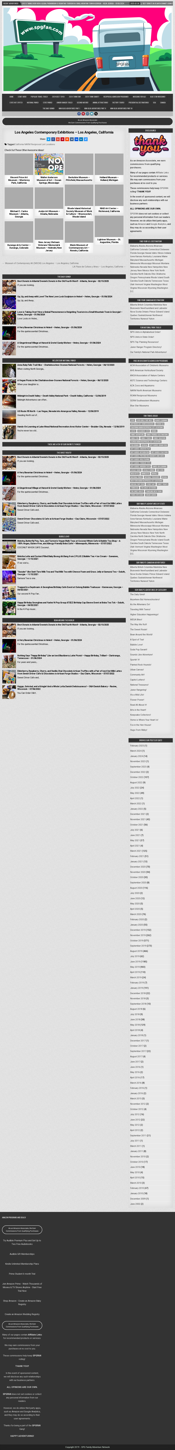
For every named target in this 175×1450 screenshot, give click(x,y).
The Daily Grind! (48, 108)
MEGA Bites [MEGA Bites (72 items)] (135, 473)
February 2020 (137, 919)
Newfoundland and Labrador (153, 308)
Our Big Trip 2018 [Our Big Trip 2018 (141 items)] (137, 484)
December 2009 (138, 1198)
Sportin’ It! (135, 659)
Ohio (153, 274)
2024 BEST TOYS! (58, 96)
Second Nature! (82, 102)
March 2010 (136, 1183)
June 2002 (135, 1204)
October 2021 (136, 824)
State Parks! (47, 102)
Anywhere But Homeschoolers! (145, 599)
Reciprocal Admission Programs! (116, 96)
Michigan (159, 260)
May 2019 (135, 967)
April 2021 (135, 845)
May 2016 (135, 1072)
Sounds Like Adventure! (141, 654)
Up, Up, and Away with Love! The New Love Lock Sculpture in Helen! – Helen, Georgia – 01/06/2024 (64, 296)
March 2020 (136, 914)
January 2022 (136, 809)
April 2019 (135, 972)
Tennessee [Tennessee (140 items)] (134, 488)
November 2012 (138, 1104)
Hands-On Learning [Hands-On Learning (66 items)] (160, 466)
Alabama (134, 246)
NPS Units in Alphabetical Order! (145, 332)
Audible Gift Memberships (22, 1254)
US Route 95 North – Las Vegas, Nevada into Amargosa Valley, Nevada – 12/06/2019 (58, 411)
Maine (164, 256)
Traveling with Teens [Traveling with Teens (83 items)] (154, 491)
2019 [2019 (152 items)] (132, 420)
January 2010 (136, 1193)
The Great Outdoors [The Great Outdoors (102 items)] (148, 488)
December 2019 (138, 930)
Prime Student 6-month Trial (22, 1274)
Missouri (156, 263)
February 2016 (137, 1088)
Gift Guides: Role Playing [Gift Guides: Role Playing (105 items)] (140, 459)
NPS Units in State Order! (142, 337)
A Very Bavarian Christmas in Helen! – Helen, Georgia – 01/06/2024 (49, 327)
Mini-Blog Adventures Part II (95, 108)
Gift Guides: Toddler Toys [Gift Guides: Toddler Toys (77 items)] (140, 463)
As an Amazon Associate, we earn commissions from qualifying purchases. (147, 164)
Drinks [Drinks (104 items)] (154, 431)
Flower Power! (137, 700)
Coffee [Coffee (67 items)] (133, 431)
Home (11, 96)
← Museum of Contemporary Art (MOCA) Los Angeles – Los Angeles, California (40, 263)
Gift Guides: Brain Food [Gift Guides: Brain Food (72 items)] (158, 445)
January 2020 (136, 924)
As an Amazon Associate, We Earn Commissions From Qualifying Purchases (22, 1229)
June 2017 (135, 1061)
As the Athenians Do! (140, 604)
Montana (165, 263)
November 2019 (138, 935)
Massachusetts (146, 260)
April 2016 (135, 1077)
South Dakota (144, 281)
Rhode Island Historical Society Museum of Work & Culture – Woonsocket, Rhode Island (79, 212)
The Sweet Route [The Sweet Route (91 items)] (137, 491)
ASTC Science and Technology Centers (148, 380)
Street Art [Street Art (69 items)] (151, 484)
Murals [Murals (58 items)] (155, 473)
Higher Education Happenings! (144, 614)
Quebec (134, 315)
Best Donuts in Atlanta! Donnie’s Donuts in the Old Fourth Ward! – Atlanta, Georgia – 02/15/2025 (63, 281)
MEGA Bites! (136, 619)
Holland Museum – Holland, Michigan (109, 179)
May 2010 (135, 1172)
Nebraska (134, 267)
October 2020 (136, 877)
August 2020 (136, 888)
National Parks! (33, 102)
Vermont (139, 284)
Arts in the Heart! (138, 710)
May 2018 (135, 1025)
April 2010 (135, 1177)
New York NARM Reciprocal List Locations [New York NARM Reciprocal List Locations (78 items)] (146, 480)
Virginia (147, 284)
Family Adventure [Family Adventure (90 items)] (137, 434)
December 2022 (138, 772)
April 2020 (135, 909)
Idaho (154, 253)
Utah (132, 284)
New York (154, 270)
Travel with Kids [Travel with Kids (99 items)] (137, 495)
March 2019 (136, 977)
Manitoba (157, 304)
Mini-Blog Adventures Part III (121, 108)
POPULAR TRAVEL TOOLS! (39, 96)
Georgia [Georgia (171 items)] (144, 445)
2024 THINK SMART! (92, 96)
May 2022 (135, 793)
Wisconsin (142, 288)
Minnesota (135, 263)
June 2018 (135, 1019)
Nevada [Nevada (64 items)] (164, 477)
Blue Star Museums (139, 405)
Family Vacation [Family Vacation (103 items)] (159, 438)
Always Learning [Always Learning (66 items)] (161, 420)
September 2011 (138, 1135)
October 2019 (136, 940)
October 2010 (136, 1162)
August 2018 (136, 1009)
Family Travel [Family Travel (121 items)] (146, 438)
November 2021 (138, 819)
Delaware (164, 249)
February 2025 (137, 745)
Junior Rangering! (138, 690)
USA (154, 102)
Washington (156, 284)
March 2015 (136, 1098)
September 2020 (138, 882)
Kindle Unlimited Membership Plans (22, 1264)
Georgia (140, 253)
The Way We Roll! (138, 624)
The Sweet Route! (138, 629)
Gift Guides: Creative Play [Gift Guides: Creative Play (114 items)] (140, 448)
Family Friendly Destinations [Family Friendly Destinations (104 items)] (157, 434)
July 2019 (135, 956)
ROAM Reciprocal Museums (143, 395)
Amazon (142, 224)
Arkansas (158, 246)
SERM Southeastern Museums (144, 400)
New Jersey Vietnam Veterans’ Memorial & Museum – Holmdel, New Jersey (49, 246)
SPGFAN (164, 188)
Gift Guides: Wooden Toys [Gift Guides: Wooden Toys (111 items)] (140, 466)
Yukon (151, 318)
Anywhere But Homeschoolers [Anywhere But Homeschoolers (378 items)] (142, 424)
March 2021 (136, 851)
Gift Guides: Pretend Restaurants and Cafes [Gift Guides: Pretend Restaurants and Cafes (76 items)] (147, 456)
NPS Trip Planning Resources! (144, 342)
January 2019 (136, 988)
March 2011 (136, 1146)
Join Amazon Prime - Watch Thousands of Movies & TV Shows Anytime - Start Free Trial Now (22, 1287)
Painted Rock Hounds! (140, 664)
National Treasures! (139, 685)
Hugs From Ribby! (138, 730)
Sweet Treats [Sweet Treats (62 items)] (163, 484)
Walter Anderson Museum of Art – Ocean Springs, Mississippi (49, 180)
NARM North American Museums (145, 390)
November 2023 (138, 761)
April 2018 (135, 1030)
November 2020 (138, 872)
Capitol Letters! (137, 679)
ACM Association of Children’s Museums (149, 365)
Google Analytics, (158, 224)
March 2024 (136, 751)
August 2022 (136, 782)
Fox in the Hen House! (140, 725)
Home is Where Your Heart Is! (144, 720)
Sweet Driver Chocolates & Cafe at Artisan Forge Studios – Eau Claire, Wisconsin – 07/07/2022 (63, 519)
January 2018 (136, 1035)
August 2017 (136, 1056)
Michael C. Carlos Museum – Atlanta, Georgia (19, 214)
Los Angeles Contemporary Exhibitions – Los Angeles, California (64, 132)
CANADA (163, 102)
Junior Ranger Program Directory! (146, 347)
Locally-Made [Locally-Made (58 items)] (136, 470)
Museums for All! (139, 96)
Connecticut (154, 249)
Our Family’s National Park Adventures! (148, 352)
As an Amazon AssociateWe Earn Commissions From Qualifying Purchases (87, 121)
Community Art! (137, 674)
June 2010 (135, 1167)
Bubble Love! (136, 644)
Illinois (161, 253)
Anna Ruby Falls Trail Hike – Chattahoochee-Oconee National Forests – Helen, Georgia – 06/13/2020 (65, 365)
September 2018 (138, 1004)
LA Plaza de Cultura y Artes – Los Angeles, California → (99, 266)
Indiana (167, 253)
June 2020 (135, 898)
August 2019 (136, 951)
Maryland (134, 260)
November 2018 (138, 998)
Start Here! (22, 96)
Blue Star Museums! (157, 96)
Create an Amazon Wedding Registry (22, 1314)
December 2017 (138, 1040)
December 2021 (138, 814)
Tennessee (156, 281)
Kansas (138, 256)
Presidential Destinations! (139, 102)
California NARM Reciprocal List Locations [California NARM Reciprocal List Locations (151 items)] (147, 427)
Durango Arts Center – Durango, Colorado (19, 246)
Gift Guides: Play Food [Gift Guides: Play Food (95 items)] (159, 452)
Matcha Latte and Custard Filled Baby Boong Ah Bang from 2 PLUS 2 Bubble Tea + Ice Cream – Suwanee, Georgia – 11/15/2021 (67, 558)
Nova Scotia (136, 311)
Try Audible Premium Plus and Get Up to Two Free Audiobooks (22, 1242)
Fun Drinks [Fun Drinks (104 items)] (135, 445)
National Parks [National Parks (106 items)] (136, 477)
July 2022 (135, 787)
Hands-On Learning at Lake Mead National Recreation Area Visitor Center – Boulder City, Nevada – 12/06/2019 (70, 426)
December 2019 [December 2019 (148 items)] (143, 431)
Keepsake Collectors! (140, 715)
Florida (133, 253)
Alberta (133, 304)
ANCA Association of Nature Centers (147, 375)
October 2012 (136, 1109)
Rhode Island (157, 277)
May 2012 (135, 1125)
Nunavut (144, 318)
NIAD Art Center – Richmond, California (109, 210)
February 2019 (137, 982)
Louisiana (156, 256)
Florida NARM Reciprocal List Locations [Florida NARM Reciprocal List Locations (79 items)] (146, 441)
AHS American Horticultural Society (146, 370)
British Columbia (145, 304)
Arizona (149, 246)
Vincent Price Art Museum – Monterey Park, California (19, 180)
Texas (166, 281)
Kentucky (147, 256)
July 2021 (135, 830)
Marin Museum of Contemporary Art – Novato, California (79, 247)
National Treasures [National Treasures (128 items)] (152, 477)
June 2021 (135, 835)
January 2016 (136, 1093)
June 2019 (135, 961)
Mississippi (146, 263)
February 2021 (137, 856)
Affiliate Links (162, 172)
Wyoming (152, 288)
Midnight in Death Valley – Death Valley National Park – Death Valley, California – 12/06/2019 (61, 396)
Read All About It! (138, 705)
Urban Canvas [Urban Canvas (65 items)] (151, 495)
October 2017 (136, 1046)
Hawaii (148, 253)
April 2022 (135, 798)
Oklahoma (160, 274)
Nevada (143, 267)
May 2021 (135, 840)
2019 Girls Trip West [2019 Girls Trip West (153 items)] (145, 420)
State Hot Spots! (16, 102)
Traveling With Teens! (140, 609)
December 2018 (138, 993)
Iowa (132, 256)
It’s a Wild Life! (137, 694)
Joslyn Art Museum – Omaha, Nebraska (49, 213)
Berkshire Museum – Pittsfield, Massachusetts (79, 179)
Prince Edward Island (159, 311)
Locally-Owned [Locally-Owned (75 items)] (148, 470)
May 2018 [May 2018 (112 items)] (160, 470)
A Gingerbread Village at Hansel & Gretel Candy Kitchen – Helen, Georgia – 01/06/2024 (59, 343)
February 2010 (137, 1188)
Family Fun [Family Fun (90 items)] (134, 438)
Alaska (142, 246)
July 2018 (135, 1014)
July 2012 (135, 1114)
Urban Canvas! (137, 669)
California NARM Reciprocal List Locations (35, 144)
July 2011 (135, 1140)
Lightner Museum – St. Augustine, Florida (109, 241)
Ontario (145, 311)
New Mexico (143, 270)
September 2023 (138, 766)
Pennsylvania (144, 277)
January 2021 (136, 861)
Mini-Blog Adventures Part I (69, 108)
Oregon (133, 277)
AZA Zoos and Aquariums (142, 385)
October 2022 (136, 777)
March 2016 (136, 1083)
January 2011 (136, 1151)
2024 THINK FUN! (75, 96)
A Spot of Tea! (137, 639)
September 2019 (138, 946)
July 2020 (135, 893)
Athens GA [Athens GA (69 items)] (160, 424)
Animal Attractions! (100, 102)
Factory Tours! (118, 102)
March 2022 (136, 803)
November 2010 (138, 1156)
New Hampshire (155, 267)
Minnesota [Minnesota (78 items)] (145, 473)
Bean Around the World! (141, 634)
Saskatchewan (145, 315)
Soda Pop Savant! (138, 649)
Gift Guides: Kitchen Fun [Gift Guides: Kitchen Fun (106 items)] (140, 452)
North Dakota (144, 274)
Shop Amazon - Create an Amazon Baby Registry (22, 1302)
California (134, 249)
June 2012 (135, 1119)
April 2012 (135, 1130)
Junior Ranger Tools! (64, 102)
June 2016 (135, 1067)
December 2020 (138, 866)
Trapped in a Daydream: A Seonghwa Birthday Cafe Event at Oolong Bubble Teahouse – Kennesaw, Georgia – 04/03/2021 (70, 588)
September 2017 (138, 1051)
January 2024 (136, 756)
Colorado (143, 249)
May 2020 (135, 903)
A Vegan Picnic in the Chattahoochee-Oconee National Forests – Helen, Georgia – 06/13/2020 (62, 380)
